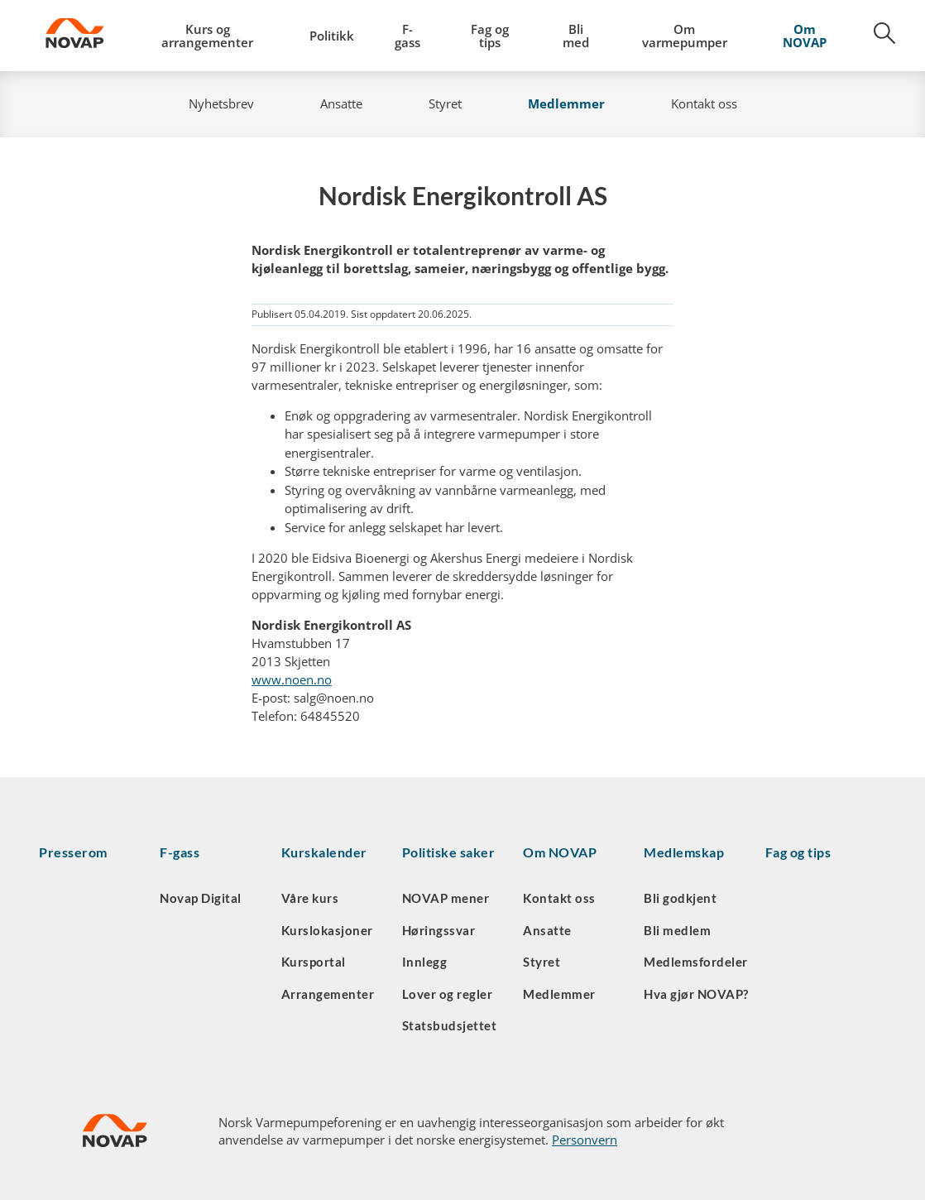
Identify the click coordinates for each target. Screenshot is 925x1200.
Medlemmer (566, 103)
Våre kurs (310, 897)
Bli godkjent (680, 897)
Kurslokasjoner (327, 930)
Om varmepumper (684, 35)
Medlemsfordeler (696, 961)
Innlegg (425, 961)
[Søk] (875, 39)
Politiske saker (449, 852)
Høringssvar (439, 930)
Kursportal (313, 961)
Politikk (331, 35)
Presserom (73, 852)
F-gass (407, 35)
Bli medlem (677, 930)
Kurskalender (324, 852)
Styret (445, 103)
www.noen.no (292, 679)
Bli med (576, 35)
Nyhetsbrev (221, 103)
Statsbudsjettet (449, 1025)
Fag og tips (490, 35)
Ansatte (341, 103)
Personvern (584, 1139)
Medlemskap (684, 852)
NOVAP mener (446, 897)
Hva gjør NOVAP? (696, 993)
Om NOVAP (805, 35)
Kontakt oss (704, 103)
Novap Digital (201, 897)
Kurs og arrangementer (207, 35)
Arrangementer (328, 993)
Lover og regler (447, 993)
